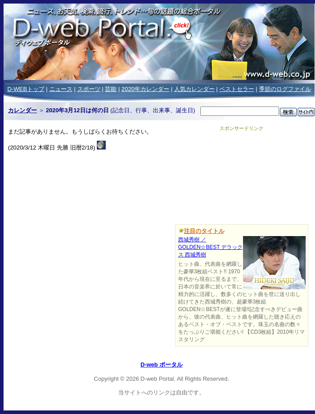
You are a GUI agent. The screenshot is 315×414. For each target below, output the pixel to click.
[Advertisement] (241, 176)
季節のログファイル (285, 89)
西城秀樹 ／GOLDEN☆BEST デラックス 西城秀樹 (210, 247)
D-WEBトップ (25, 89)
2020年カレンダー (145, 89)
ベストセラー (236, 89)
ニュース (60, 89)
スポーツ (88, 89)
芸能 (110, 89)
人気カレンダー (194, 89)
